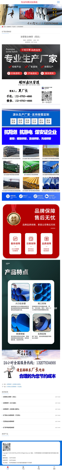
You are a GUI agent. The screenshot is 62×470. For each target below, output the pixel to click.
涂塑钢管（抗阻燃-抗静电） (14, 384)
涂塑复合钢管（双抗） (10, 397)
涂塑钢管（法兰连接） (10, 403)
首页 (5, 26)
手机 (39, 467)
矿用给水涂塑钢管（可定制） (14, 386)
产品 (23, 467)
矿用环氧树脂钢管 (8, 427)
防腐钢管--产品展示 (11, 26)
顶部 (54, 467)
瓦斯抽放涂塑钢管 (8, 421)
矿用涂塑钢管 (20, 26)
